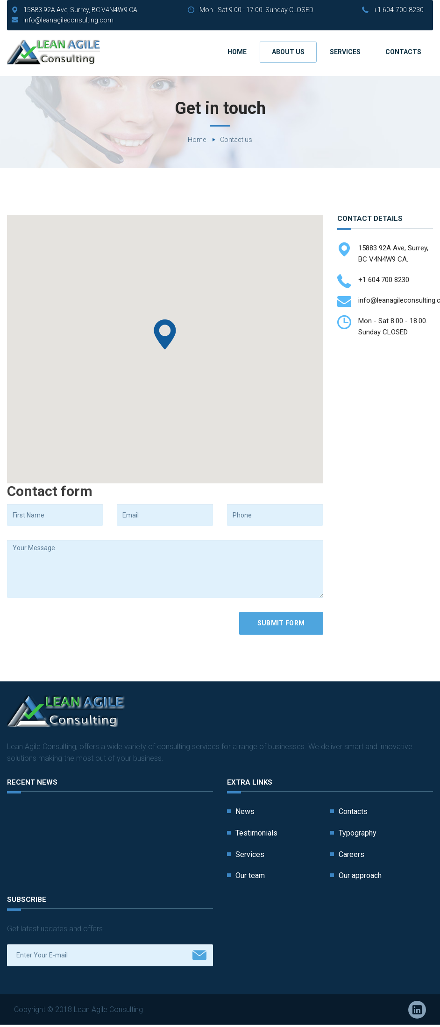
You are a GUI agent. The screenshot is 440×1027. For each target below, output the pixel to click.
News (245, 811)
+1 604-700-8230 (399, 10)
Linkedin (417, 1009)
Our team (250, 875)
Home (237, 52)
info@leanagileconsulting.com (68, 20)
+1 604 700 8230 (383, 280)
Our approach (360, 875)
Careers (351, 854)
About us (288, 52)
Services (345, 52)
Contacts (403, 52)
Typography (357, 833)
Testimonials (256, 833)
